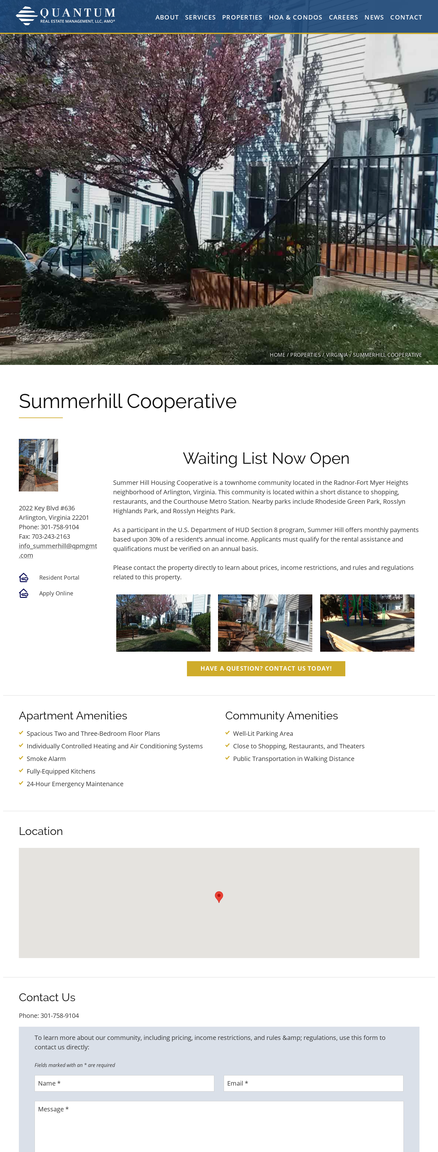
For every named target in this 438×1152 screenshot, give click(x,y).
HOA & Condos (296, 17)
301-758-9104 (60, 527)
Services (200, 17)
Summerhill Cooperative (387, 354)
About (167, 17)
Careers (344, 17)
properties (305, 354)
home (277, 354)
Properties (242, 17)
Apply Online (56, 593)
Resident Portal (59, 577)
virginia (337, 354)
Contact (406, 17)
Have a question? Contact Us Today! (266, 668)
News (374, 17)
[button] (219, 897)
